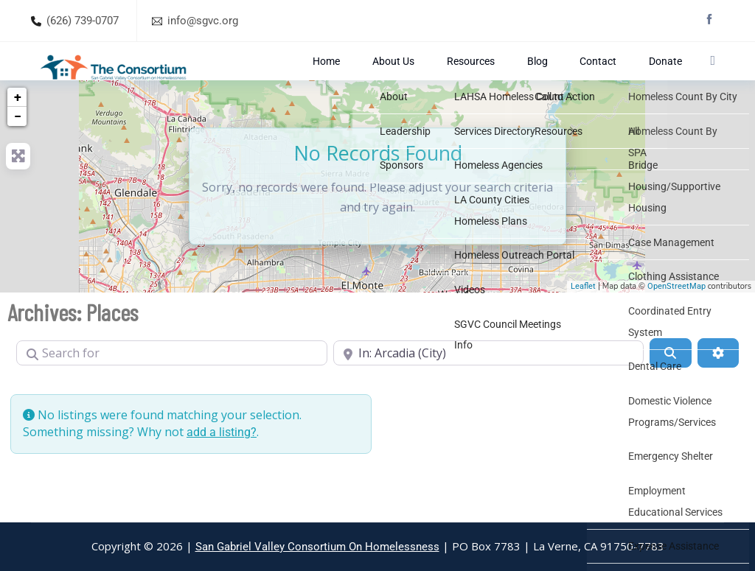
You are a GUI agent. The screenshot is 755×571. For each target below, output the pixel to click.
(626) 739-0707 (82, 20)
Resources (520, 77)
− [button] (17, 150)
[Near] (488, 386)
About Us (465, 77)
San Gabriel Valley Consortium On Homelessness (317, 546)
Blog (567, 77)
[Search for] (171, 386)
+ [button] (17, 131)
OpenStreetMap (676, 320)
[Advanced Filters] (718, 387)
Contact (607, 77)
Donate (654, 77)
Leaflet (583, 320)
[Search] (670, 387)
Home (418, 77)
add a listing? (222, 466)
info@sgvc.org (202, 20)
